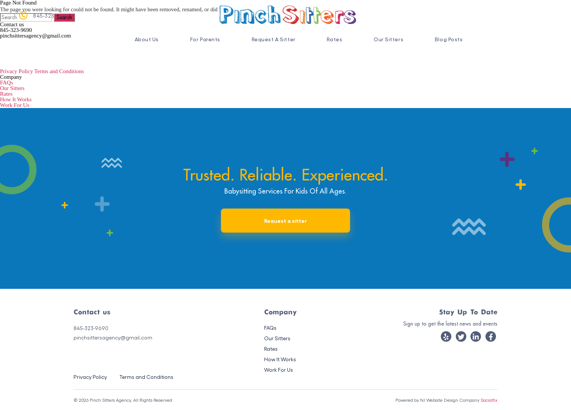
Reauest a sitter (285, 220)
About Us (147, 39)
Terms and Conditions (59, 71)
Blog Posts (449, 39)
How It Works (16, 99)
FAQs (6, 83)
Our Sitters (388, 39)
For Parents (205, 39)
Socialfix (489, 399)
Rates (334, 39)
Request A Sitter (274, 39)
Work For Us (14, 105)
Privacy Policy (16, 71)
